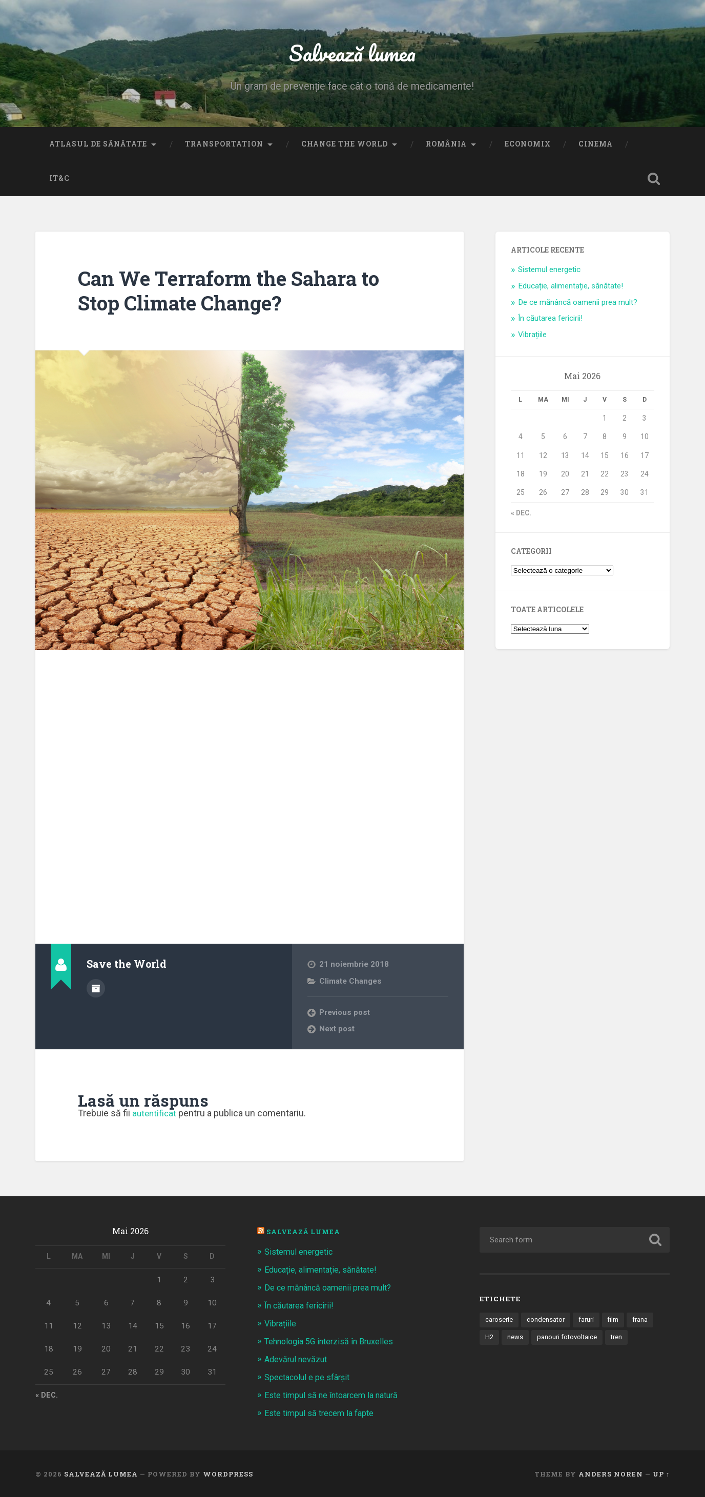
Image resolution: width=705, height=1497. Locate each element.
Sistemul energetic (549, 272)
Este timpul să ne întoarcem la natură (335, 1395)
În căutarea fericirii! (550, 321)
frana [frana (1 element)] (644, 1323)
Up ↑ (661, 1473)
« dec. (521, 515)
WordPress (228, 1473)
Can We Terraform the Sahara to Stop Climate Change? (237, 293)
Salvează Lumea (304, 1234)
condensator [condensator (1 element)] (547, 1323)
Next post (337, 1031)
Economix (528, 146)
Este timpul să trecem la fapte (322, 1412)
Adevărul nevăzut (297, 1360)
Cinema (595, 146)
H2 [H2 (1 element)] (489, 1341)
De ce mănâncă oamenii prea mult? (577, 304)
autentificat (155, 1116)
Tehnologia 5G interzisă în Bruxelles (332, 1342)
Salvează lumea (352, 54)
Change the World (344, 146)
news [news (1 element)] (516, 1341)
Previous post (345, 1015)
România (446, 146)
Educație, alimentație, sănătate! (570, 288)
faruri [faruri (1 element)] (588, 1323)
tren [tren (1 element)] (619, 1341)
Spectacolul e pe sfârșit (310, 1377)
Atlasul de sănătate (98, 146)
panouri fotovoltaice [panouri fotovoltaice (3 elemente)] (568, 1341)
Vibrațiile (532, 337)
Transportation (224, 146)
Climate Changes (350, 983)
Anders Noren (610, 1473)
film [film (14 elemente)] (616, 1323)
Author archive (96, 990)
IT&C (59, 181)
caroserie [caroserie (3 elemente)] (499, 1323)
